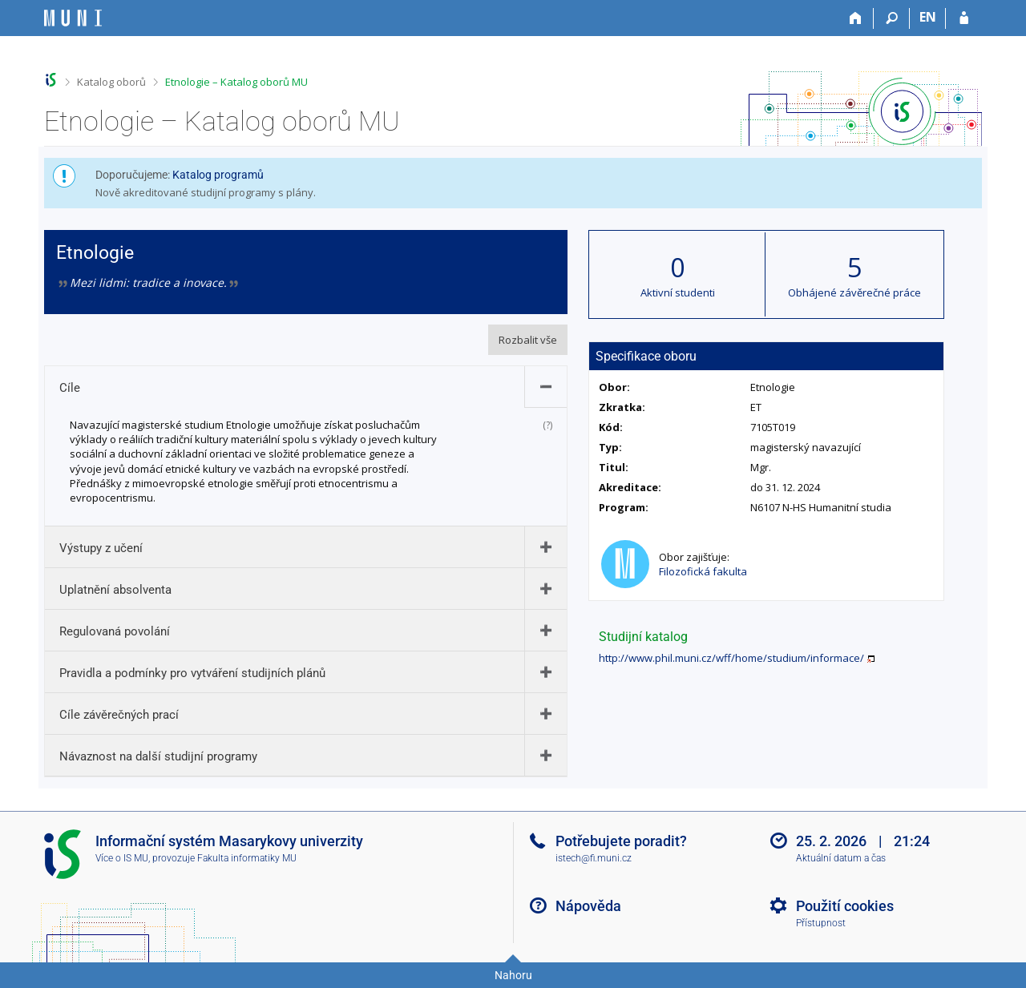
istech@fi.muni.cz (593, 858)
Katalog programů (218, 174)
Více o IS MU (121, 858)
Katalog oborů (111, 82)
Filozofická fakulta (703, 571)
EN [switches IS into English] (927, 17)
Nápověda (588, 905)
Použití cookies (845, 905)
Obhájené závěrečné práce (854, 292)
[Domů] (856, 18)
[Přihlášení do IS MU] (964, 18)
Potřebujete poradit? (621, 841)
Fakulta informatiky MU (247, 858)
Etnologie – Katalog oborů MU (236, 82)
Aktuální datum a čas (841, 858)
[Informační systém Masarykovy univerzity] (73, 18)
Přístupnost (821, 923)
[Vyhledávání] (892, 18)
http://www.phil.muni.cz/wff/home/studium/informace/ (731, 658)
